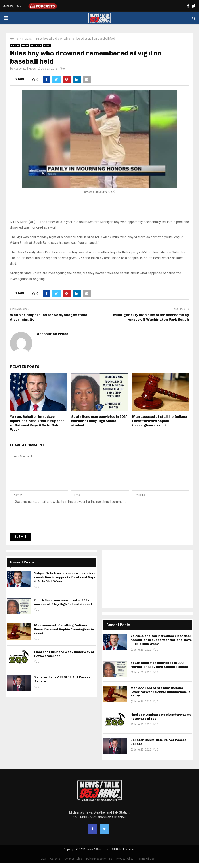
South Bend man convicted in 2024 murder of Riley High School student (99, 421)
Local (25, 45)
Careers (55, 858)
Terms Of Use (146, 858)
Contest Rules (73, 858)
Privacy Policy (124, 858)
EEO (43, 858)
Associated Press (25, 68)
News (47, 45)
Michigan (36, 45)
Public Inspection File (99, 858)
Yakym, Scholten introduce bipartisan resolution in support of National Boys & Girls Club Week (37, 423)
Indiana (15, 45)
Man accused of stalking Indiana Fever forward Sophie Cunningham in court (159, 421)
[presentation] (44, 519)
